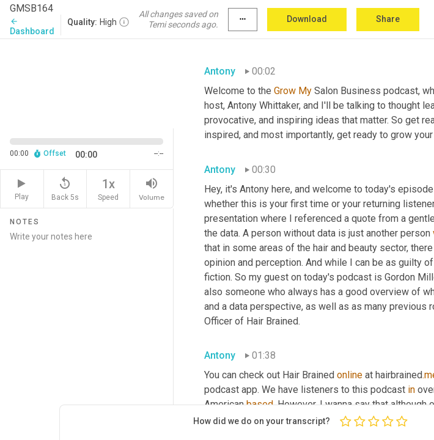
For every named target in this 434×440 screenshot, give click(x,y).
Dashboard (32, 26)
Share (388, 19)
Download (307, 19)
